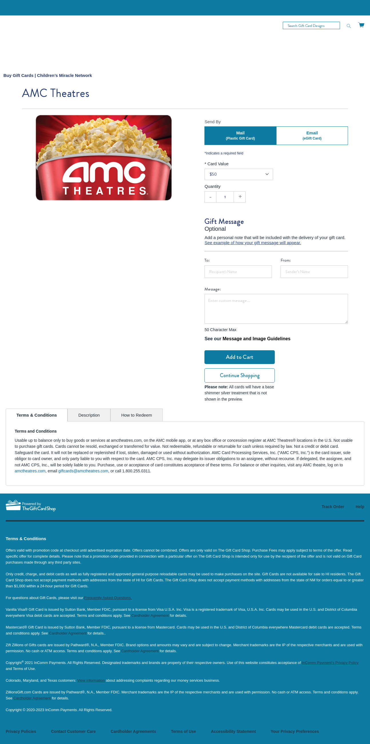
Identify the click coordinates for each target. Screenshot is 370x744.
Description (89, 415)
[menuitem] (48, 75)
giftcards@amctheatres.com (83, 471)
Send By (212, 121)
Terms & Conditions (37, 415)
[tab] (36, 415)
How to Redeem (136, 415)
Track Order (333, 506)
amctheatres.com (30, 471)
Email (312, 135)
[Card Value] (238, 174)
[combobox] (311, 25)
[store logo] (35, 40)
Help (360, 506)
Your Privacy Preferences (295, 731)
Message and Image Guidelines (257, 338)
